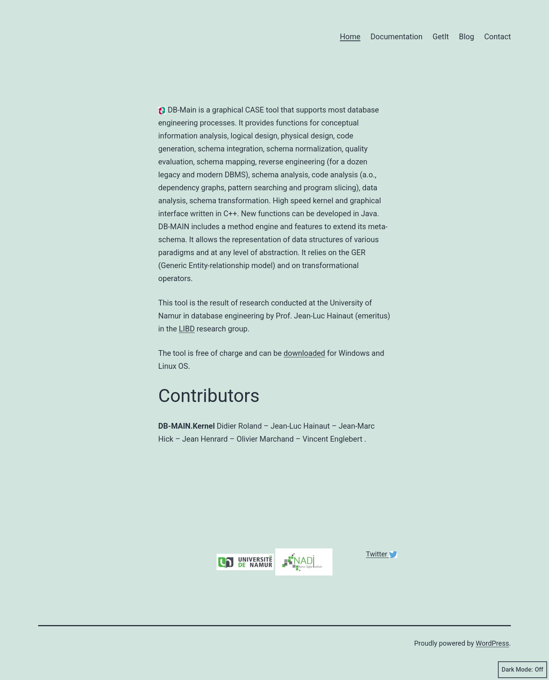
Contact (497, 36)
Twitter (377, 554)
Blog (466, 36)
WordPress (492, 643)
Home (350, 36)
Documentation (397, 36)
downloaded (304, 353)
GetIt (441, 36)
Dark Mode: (522, 669)
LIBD (187, 328)
